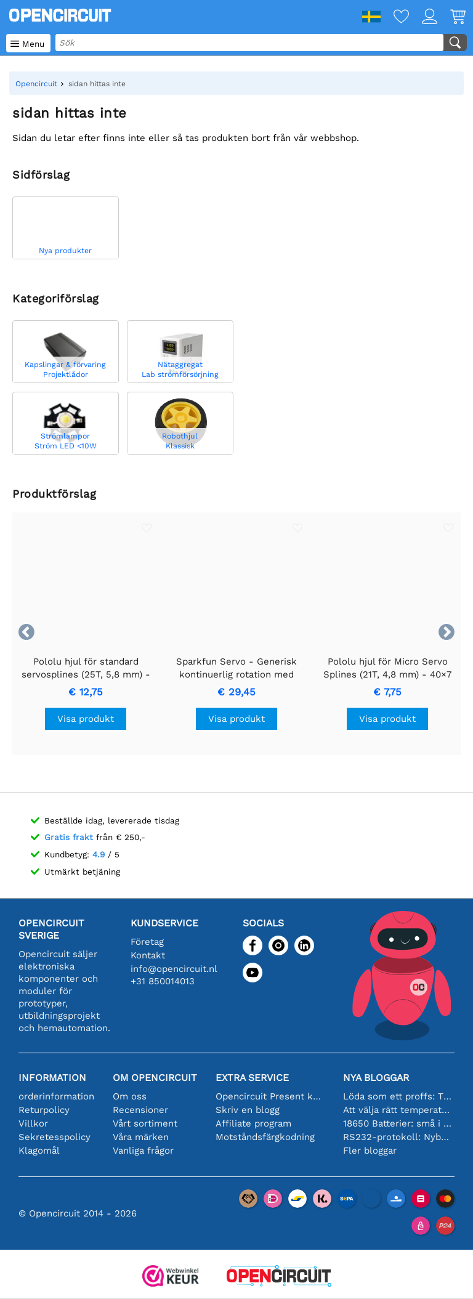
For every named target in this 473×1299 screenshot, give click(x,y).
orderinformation (56, 1096)
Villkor (33, 1123)
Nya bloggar (376, 1077)
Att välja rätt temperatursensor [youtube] (397, 1109)
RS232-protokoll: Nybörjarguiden (397, 1137)
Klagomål (39, 1150)
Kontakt (148, 955)
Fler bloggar (370, 1150)
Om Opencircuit (155, 1077)
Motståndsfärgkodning (265, 1137)
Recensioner (140, 1109)
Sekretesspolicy (54, 1137)
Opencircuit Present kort (270, 1096)
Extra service (252, 1077)
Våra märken (141, 1137)
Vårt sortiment (145, 1123)
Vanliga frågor (143, 1150)
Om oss (130, 1096)
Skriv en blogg (248, 1109)
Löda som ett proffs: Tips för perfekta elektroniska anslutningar (397, 1096)
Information (52, 1077)
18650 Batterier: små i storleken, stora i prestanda (397, 1123)
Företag (147, 941)
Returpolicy (44, 1109)
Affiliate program (253, 1123)
